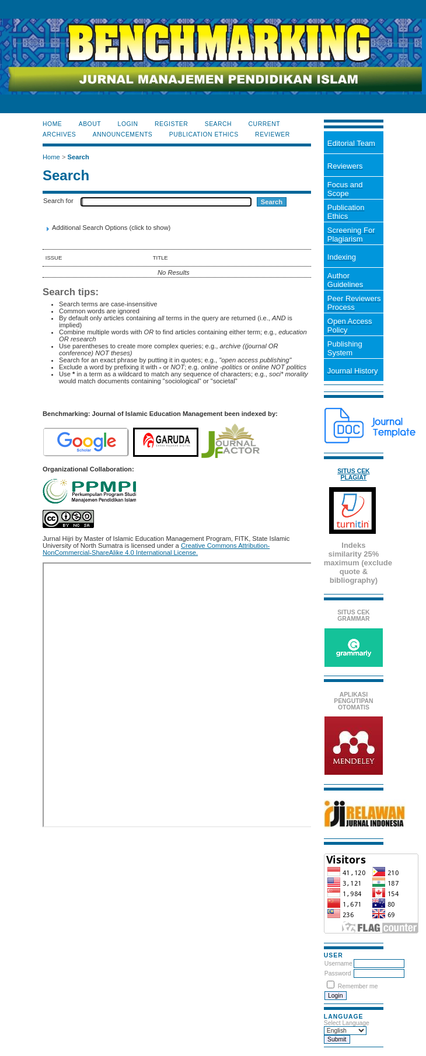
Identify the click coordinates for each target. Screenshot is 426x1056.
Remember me (358, 986)
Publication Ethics (204, 134)
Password (337, 973)
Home (52, 124)
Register (171, 124)
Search (218, 124)
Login (128, 124)
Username (338, 963)
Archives (59, 134)
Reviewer (272, 134)
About (90, 124)
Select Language (346, 1023)
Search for (58, 200)
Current (264, 124)
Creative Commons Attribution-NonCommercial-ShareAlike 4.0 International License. (156, 549)
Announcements (123, 134)
